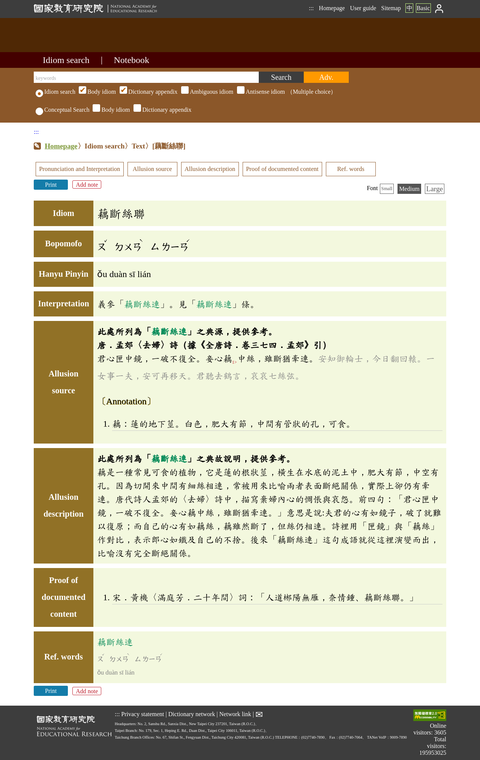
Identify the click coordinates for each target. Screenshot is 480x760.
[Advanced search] (326, 77)
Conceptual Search (62, 109)
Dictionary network (191, 714)
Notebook (131, 60)
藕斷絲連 (142, 304)
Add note (87, 184)
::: (311, 8)
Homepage (332, 8)
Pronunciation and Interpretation (79, 168)
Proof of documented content (282, 168)
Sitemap (391, 8)
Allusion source (152, 168)
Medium (409, 189)
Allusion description (209, 168)
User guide (363, 8)
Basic (423, 8)
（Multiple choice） (206, 91)
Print (51, 184)
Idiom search (66, 60)
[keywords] (146, 77)
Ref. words (350, 168)
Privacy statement (142, 714)
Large (434, 189)
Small (387, 188)
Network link (235, 714)
